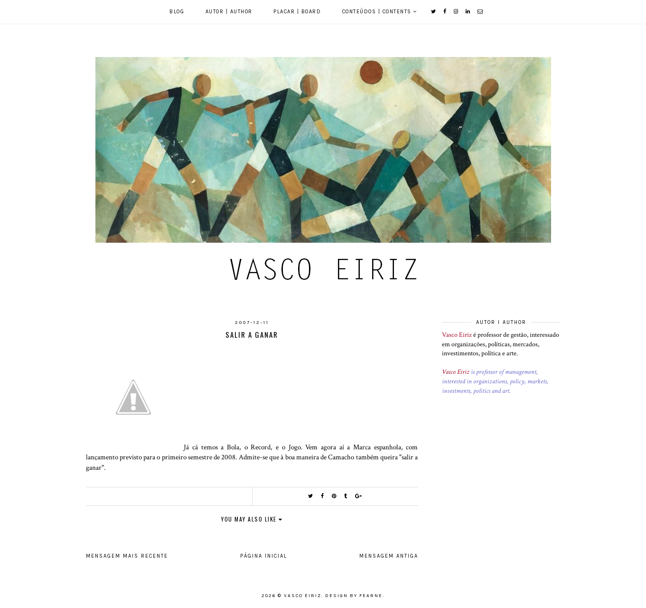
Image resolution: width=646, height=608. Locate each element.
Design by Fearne (354, 595)
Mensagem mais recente (127, 556)
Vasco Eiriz (457, 335)
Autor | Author (229, 12)
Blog (176, 12)
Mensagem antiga (388, 556)
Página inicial (263, 556)
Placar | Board (297, 12)
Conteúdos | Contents (377, 12)
